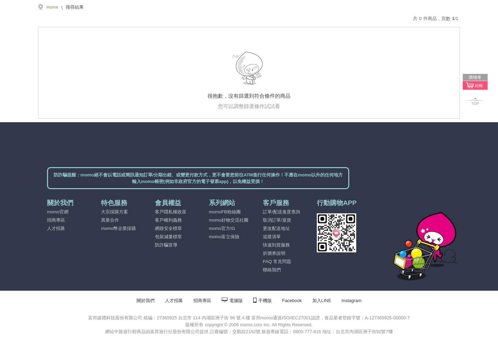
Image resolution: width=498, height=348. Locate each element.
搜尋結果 (74, 7)
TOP (475, 104)
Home (52, 7)
